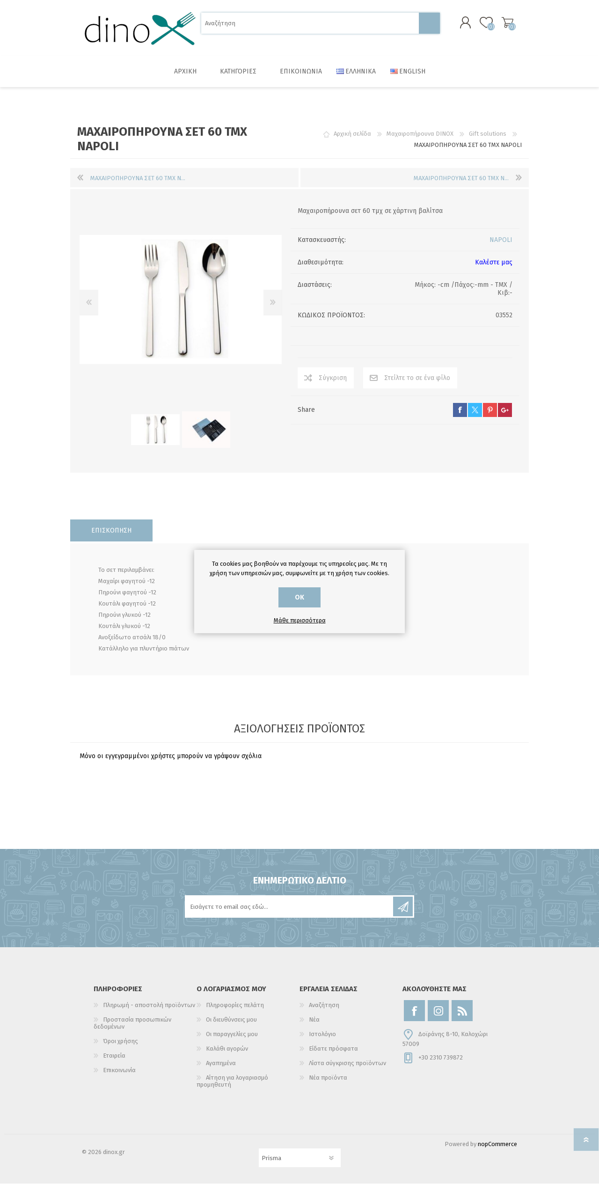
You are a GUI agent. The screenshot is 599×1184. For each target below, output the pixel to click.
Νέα (314, 1019)
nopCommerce (497, 1144)
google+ (505, 410)
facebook (460, 410)
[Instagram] (438, 1011)
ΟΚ (299, 597)
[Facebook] (414, 1011)
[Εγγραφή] (289, 907)
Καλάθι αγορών (506, 23)
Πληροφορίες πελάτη (235, 1005)
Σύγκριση (333, 378)
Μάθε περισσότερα (300, 620)
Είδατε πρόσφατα (333, 1048)
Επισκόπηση (111, 531)
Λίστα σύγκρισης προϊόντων (347, 1063)
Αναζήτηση (429, 23)
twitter (475, 410)
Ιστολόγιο (322, 1034)
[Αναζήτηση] (310, 23)
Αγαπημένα (221, 1063)
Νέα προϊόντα (328, 1078)
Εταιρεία (114, 1056)
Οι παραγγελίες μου (232, 1034)
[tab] (111, 531)
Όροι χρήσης (120, 1041)
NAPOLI (500, 240)
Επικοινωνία (119, 1070)
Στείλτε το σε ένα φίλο (417, 378)
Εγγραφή (403, 907)
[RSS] (462, 1011)
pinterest (490, 410)
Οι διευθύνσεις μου (231, 1019)
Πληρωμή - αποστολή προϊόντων (149, 1005)
